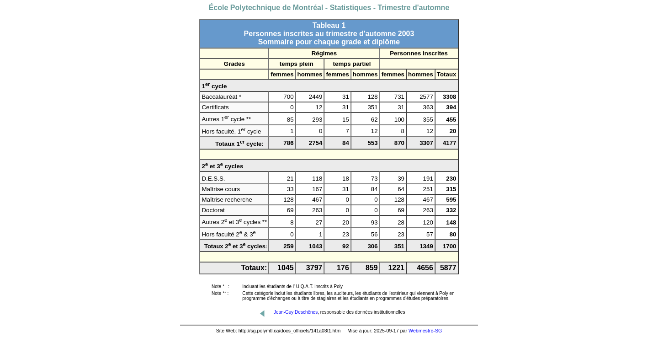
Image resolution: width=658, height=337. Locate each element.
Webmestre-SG (425, 330)
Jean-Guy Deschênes (296, 312)
